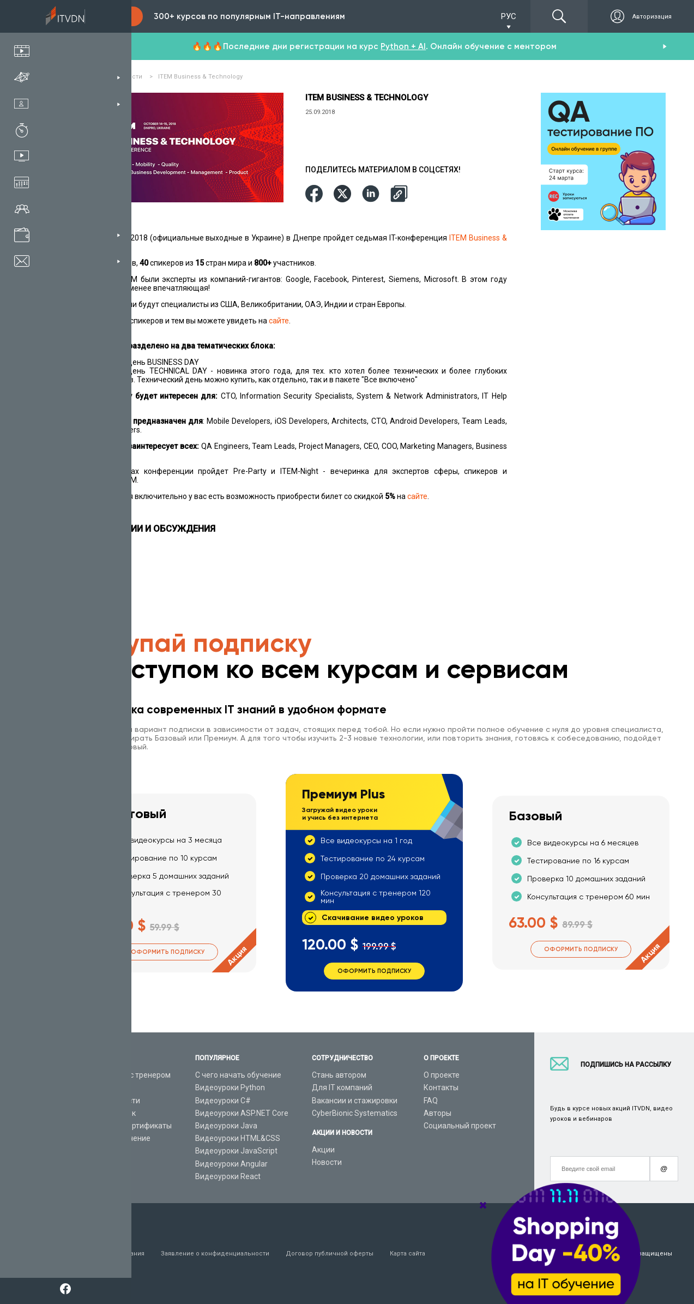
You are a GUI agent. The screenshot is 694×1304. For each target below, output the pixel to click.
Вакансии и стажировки (354, 1100)
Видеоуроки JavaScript (236, 1150)
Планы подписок (106, 1113)
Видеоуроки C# (223, 1100)
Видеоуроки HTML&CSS (237, 1138)
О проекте (442, 1075)
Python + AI (403, 46)
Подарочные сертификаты (124, 1125)
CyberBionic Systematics (354, 1113)
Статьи (89, 1163)
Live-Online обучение (113, 1138)
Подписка (106, 16)
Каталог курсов (104, 1087)
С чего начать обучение (238, 1075)
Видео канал (99, 1150)
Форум (88, 1176)
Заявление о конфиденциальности (215, 1253)
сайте (279, 320)
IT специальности (108, 1100)
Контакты (441, 1087)
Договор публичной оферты (329, 1253)
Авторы (437, 1113)
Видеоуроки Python (230, 1087)
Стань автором (339, 1075)
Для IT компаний (342, 1087)
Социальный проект (460, 1125)
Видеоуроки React (228, 1176)
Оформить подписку (167, 952)
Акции (323, 1149)
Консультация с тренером (123, 1075)
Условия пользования (110, 1253)
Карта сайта (407, 1253)
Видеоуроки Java (226, 1125)
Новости (327, 1162)
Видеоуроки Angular (231, 1163)
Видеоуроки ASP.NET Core (241, 1113)
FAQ (431, 1100)
